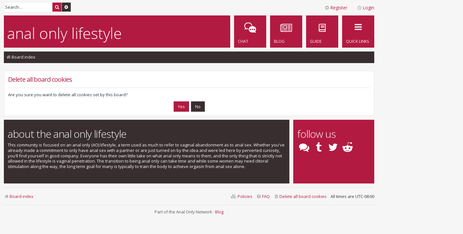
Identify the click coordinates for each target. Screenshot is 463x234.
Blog (219, 212)
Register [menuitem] (335, 8)
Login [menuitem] (365, 8)
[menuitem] (322, 31)
